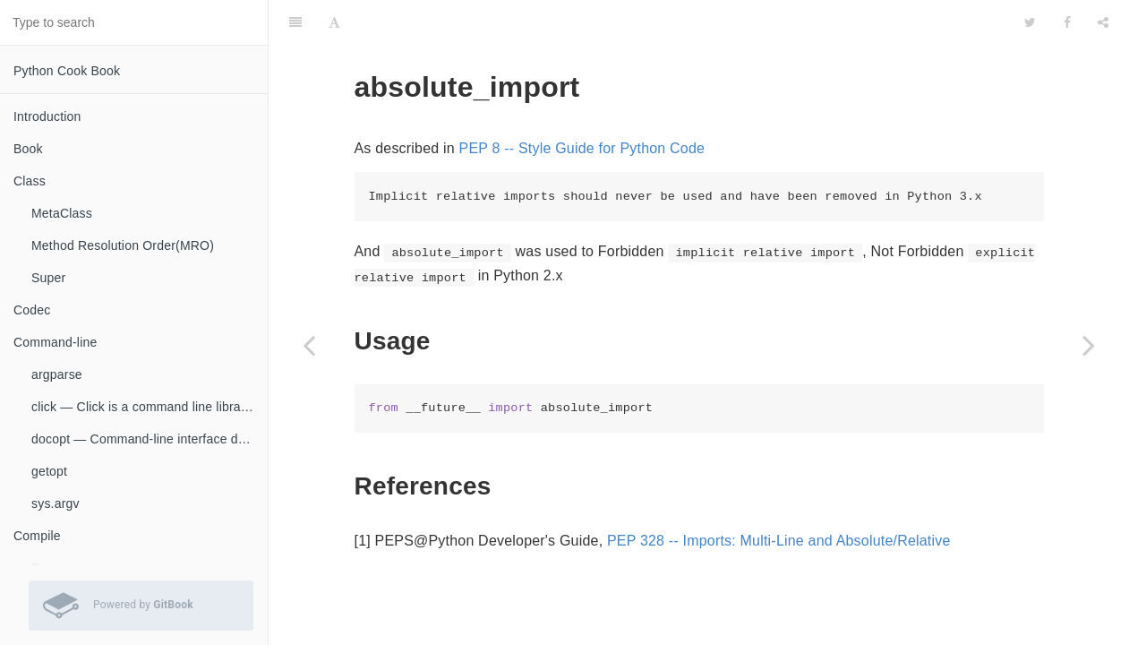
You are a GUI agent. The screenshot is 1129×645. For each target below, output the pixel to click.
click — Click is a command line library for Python (149, 407)
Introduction (47, 116)
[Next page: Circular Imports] (1088, 345)
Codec (31, 310)
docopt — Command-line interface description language (149, 439)
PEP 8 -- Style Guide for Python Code (582, 148)
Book (28, 149)
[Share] (1103, 22)
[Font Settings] (334, 22)
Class (29, 181)
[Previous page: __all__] (309, 345)
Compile (37, 536)
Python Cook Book (66, 71)
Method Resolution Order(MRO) (122, 245)
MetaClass (61, 213)
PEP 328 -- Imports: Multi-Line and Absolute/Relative (779, 540)
